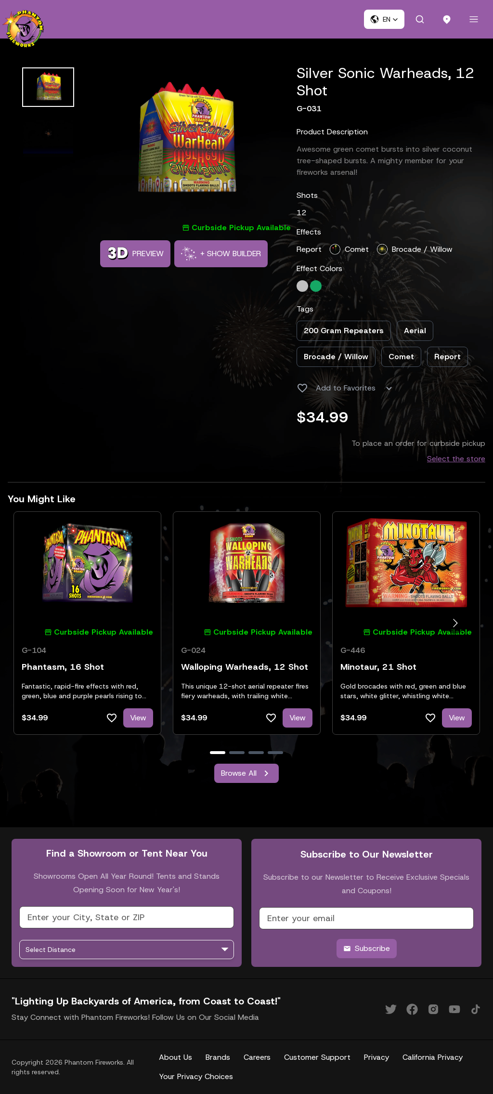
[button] (384, 19)
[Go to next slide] (455, 623)
